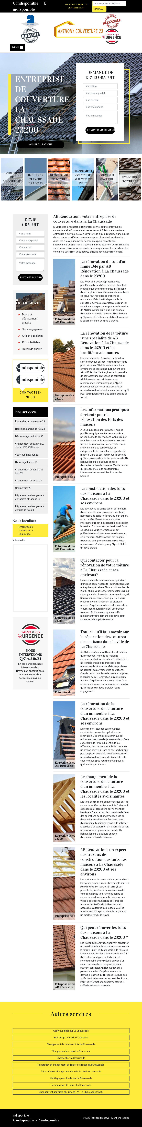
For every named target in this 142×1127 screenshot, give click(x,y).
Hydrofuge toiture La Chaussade (71, 1037)
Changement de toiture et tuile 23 (29, 471)
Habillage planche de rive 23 (30, 429)
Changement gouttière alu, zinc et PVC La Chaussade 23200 (71, 1092)
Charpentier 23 (23, 488)
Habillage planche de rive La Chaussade (71, 1078)
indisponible (25, 3)
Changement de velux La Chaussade (71, 1051)
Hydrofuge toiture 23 (26, 462)
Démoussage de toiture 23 (29, 436)
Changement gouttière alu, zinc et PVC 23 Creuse (29, 445)
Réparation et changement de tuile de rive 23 (29, 508)
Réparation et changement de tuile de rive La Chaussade (71, 1071)
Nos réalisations (41, 144)
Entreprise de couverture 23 (30, 421)
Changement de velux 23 (28, 480)
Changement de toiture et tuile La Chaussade (71, 1044)
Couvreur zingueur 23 (26, 454)
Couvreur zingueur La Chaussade (71, 1030)
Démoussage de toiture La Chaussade (71, 1085)
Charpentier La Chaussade (71, 1058)
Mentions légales (120, 1118)
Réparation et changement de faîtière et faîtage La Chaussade (71, 1064)
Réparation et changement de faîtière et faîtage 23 (29, 497)
